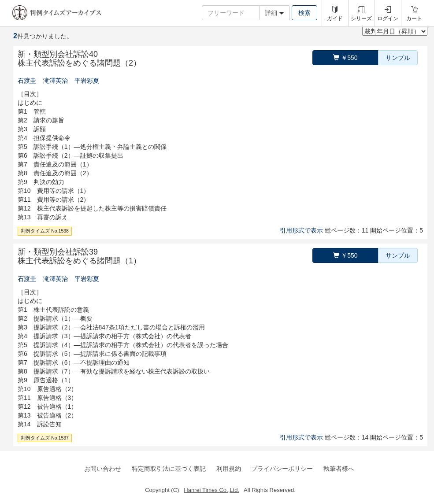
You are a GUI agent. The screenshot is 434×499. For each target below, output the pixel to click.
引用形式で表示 (301, 230)
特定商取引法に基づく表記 (169, 468)
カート (414, 18)
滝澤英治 (55, 80)
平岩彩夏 (86, 80)
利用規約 (228, 468)
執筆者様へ (338, 468)
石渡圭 (27, 80)
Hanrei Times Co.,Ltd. (211, 490)
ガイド (335, 18)
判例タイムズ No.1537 (45, 437)
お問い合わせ (102, 468)
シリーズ (361, 18)
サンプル (398, 57)
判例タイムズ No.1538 (45, 230)
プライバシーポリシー (282, 468)
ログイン (387, 18)
